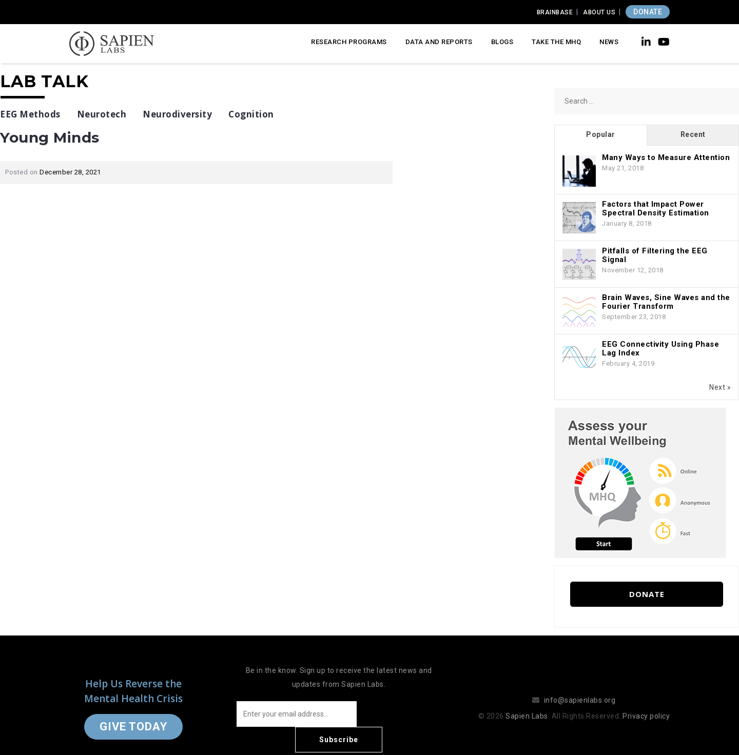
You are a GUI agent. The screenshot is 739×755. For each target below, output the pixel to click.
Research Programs (349, 42)
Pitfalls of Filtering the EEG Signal (655, 255)
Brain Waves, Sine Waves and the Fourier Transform (666, 302)
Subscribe (400, 714)
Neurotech (102, 114)
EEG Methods (30, 114)
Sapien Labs (526, 703)
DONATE (647, 12)
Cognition (251, 114)
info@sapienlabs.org (580, 687)
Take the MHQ (556, 42)
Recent (693, 134)
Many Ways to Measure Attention (666, 157)
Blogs (502, 42)
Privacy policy (646, 703)
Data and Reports (439, 42)
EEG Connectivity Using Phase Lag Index (660, 348)
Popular (600, 134)
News (608, 42)
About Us (599, 12)
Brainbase (555, 12)
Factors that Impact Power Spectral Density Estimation (655, 208)
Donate (647, 594)
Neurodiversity (177, 114)
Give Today (133, 713)
